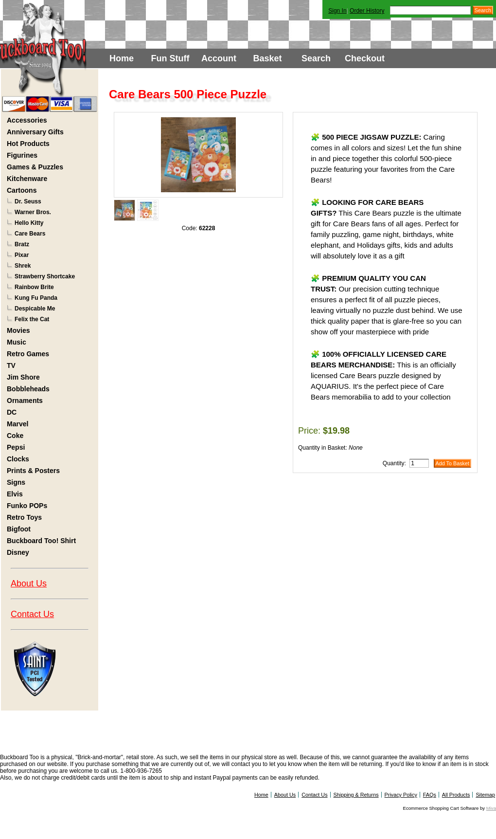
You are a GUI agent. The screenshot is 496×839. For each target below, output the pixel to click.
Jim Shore (23, 377)
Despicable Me (35, 308)
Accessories (27, 120)
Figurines (22, 155)
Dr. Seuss (28, 201)
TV (11, 365)
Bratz (22, 244)
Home (121, 58)
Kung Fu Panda (36, 297)
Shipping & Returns (356, 795)
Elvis (15, 494)
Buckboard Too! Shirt (41, 541)
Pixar (22, 255)
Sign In (337, 10)
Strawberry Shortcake (45, 276)
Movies (18, 330)
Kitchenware (27, 178)
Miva (491, 808)
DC (12, 412)
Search (316, 58)
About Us (29, 583)
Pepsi (16, 447)
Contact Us (32, 614)
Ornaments (25, 400)
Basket (267, 58)
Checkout (365, 58)
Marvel (17, 424)
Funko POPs (27, 506)
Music (16, 342)
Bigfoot (19, 529)
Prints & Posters (33, 470)
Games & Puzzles (35, 167)
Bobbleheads (28, 389)
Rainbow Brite (34, 287)
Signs (16, 482)
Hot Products (28, 143)
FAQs (429, 795)
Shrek (23, 265)
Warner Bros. (33, 212)
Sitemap (485, 795)
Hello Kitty (29, 222)
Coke (15, 435)
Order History (367, 10)
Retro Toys (24, 517)
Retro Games (28, 354)
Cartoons (21, 190)
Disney (18, 552)
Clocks (18, 459)
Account (218, 58)
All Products (456, 795)
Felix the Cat (32, 319)
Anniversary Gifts (35, 132)
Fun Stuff (170, 58)
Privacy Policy (401, 795)
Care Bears (30, 233)
